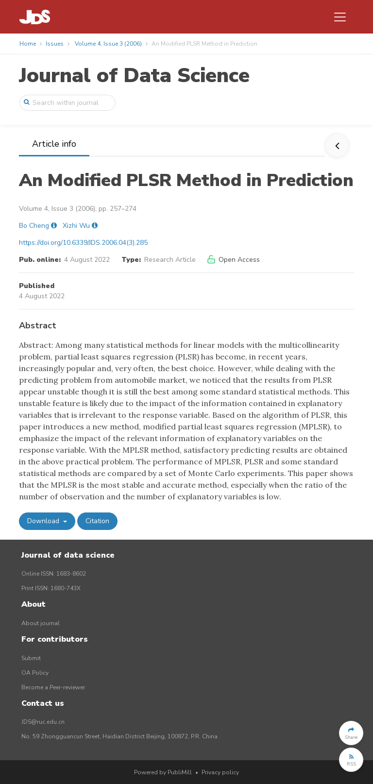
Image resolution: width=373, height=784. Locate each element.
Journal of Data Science (134, 75)
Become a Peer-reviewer (53, 687)
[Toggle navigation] (340, 17)
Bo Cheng (34, 225)
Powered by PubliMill (163, 772)
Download (44, 521)
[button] (351, 733)
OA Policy (35, 673)
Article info (54, 144)
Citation (97, 521)
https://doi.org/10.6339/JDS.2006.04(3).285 (83, 242)
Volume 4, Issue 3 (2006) (108, 44)
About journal (40, 623)
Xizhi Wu (76, 225)
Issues (55, 44)
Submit (31, 658)
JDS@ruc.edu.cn (43, 722)
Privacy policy (220, 772)
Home (27, 44)
